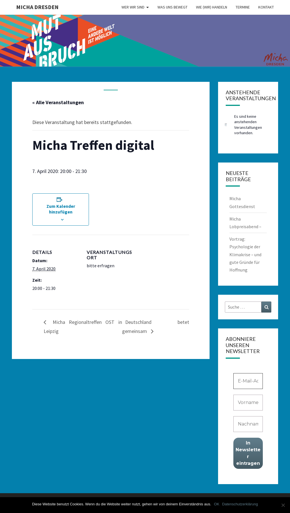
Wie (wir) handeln (211, 7)
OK (216, 504)
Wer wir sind (132, 7)
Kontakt (266, 7)
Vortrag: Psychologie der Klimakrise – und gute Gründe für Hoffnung (245, 254)
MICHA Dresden (37, 6)
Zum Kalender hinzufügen (60, 209)
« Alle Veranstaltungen (58, 102)
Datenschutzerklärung (240, 504)
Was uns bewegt (172, 7)
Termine (243, 7)
